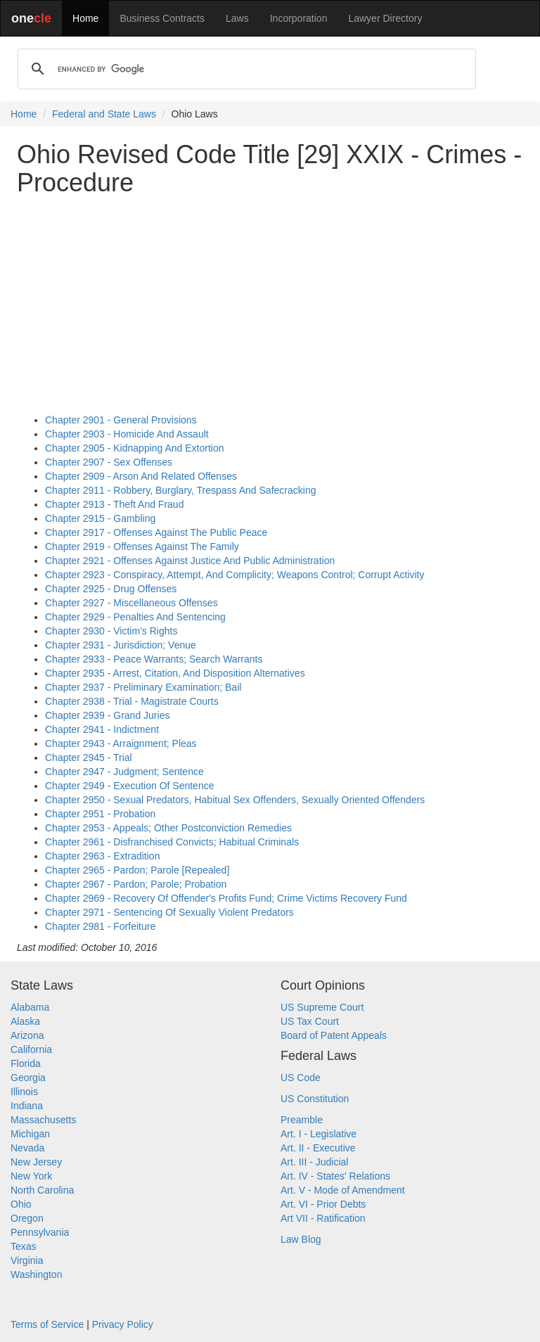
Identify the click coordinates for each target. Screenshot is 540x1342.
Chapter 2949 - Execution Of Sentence (129, 785)
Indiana (27, 1105)
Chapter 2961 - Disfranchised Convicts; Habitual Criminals (172, 842)
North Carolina (42, 1190)
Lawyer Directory (385, 18)
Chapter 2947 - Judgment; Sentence (124, 771)
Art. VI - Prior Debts (323, 1204)
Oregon (27, 1218)
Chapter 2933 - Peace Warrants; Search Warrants (153, 659)
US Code (301, 1077)
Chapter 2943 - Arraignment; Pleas (121, 743)
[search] (245, 68)
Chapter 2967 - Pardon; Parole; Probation (135, 884)
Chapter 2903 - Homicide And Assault (127, 434)
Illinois (24, 1091)
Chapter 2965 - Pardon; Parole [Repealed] (137, 870)
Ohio (21, 1204)
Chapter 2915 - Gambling (100, 518)
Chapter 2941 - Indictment (102, 729)
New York (31, 1176)
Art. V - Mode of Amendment (343, 1190)
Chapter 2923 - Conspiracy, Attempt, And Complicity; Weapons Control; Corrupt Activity (235, 574)
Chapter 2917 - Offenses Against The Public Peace (156, 532)
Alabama (30, 1007)
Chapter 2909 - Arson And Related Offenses (141, 476)
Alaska (25, 1021)
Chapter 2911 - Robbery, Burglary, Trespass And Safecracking (180, 490)
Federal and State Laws (104, 114)
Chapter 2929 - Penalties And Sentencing (135, 616)
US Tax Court (310, 1021)
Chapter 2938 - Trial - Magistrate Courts (132, 701)
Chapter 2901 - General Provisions (121, 420)
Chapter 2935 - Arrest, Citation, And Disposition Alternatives (175, 673)
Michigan (30, 1133)
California (31, 1049)
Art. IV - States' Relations (335, 1176)
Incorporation (299, 18)
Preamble (302, 1119)
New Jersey (36, 1162)
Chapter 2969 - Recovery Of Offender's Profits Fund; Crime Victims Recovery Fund (226, 898)
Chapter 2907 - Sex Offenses (108, 462)
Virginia (27, 1260)
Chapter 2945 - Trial (88, 757)
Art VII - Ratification (323, 1218)
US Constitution (315, 1098)
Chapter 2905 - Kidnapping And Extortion (134, 448)
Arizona (27, 1035)
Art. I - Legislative (318, 1133)
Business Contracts (162, 18)
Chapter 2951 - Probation (100, 813)
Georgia (28, 1077)
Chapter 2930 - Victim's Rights (111, 631)
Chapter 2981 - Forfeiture (100, 926)
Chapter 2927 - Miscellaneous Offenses (131, 602)
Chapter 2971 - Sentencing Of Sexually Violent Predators (169, 912)
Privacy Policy (122, 1324)
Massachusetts (43, 1119)
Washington (36, 1274)
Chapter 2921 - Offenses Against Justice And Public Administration (190, 560)
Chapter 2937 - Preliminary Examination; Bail (143, 687)
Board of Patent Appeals (334, 1035)
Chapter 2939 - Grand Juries (107, 715)
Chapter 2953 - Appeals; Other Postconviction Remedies (168, 827)
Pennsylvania (40, 1232)
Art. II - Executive (318, 1148)
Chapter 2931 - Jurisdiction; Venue (120, 645)
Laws (237, 18)
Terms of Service (47, 1324)
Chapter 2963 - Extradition (102, 856)
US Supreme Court (322, 1007)
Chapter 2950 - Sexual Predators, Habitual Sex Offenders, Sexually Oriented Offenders (235, 799)
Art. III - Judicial (314, 1162)
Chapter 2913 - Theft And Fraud (114, 504)
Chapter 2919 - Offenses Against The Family (142, 546)
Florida (26, 1063)
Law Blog (301, 1239)
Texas (24, 1246)
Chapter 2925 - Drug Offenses (110, 588)
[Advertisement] (270, 304)
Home (85, 18)
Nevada (27, 1148)
